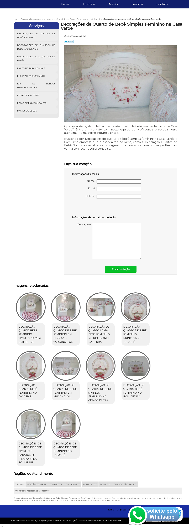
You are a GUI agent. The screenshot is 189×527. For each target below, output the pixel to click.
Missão (113, 4)
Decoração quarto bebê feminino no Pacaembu (27, 391)
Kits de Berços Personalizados (36, 85)
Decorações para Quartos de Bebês (36, 58)
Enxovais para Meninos (31, 76)
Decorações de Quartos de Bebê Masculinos (36, 47)
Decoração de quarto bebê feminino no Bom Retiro (133, 391)
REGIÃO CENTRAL (36, 484)
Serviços (137, 4)
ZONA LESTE (56, 484)
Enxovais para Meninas (31, 68)
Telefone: (112, 197)
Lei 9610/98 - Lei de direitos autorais (105, 500)
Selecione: (19, 484)
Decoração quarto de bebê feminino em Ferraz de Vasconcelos (65, 334)
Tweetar (69, 41)
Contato (162, 4)
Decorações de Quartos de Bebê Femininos (36, 35)
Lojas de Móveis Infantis (32, 103)
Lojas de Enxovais (28, 95)
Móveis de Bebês (27, 110)
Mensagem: (109, 241)
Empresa (89, 4)
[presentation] (94, 209)
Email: (114, 189)
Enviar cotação (121, 269)
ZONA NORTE (73, 484)
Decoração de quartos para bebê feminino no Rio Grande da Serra (99, 334)
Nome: (114, 181)
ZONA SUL (105, 484)
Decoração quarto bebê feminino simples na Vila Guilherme (29, 334)
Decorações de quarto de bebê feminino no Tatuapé (65, 449)
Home (65, 4)
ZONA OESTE (90, 484)
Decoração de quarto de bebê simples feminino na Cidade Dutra (100, 393)
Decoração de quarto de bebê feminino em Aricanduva (65, 391)
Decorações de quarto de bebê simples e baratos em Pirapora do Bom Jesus (30, 453)
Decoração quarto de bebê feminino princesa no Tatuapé (135, 334)
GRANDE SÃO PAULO (125, 484)
